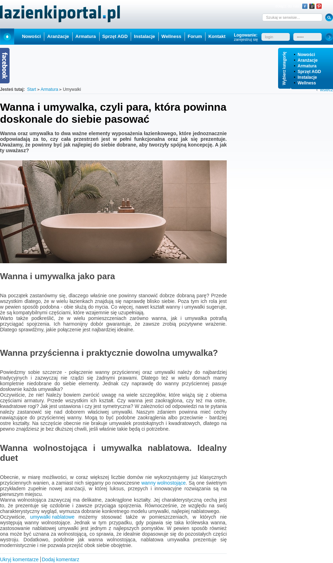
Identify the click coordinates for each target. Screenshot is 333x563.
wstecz (326, 89)
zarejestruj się (246, 39)
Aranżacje (308, 60)
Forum (195, 36)
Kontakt (216, 36)
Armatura (307, 66)
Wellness (307, 83)
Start (7, 36)
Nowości (306, 54)
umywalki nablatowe (52, 517)
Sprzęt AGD (309, 71)
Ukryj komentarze (19, 559)
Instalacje (307, 77)
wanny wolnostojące (163, 483)
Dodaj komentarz (60, 559)
